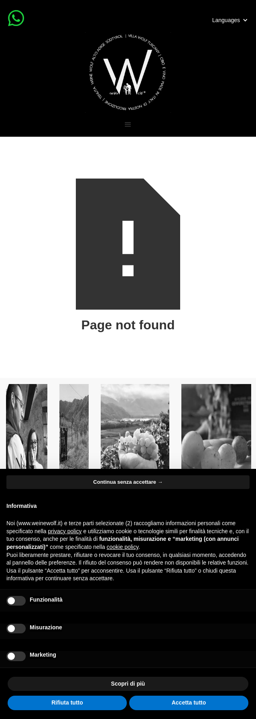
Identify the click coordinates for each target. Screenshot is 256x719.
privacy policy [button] (65, 531)
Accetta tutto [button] (189, 702)
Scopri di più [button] (128, 683)
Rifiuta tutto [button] (67, 702)
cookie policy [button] (122, 547)
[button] (230, 20)
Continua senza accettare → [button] (128, 482)
